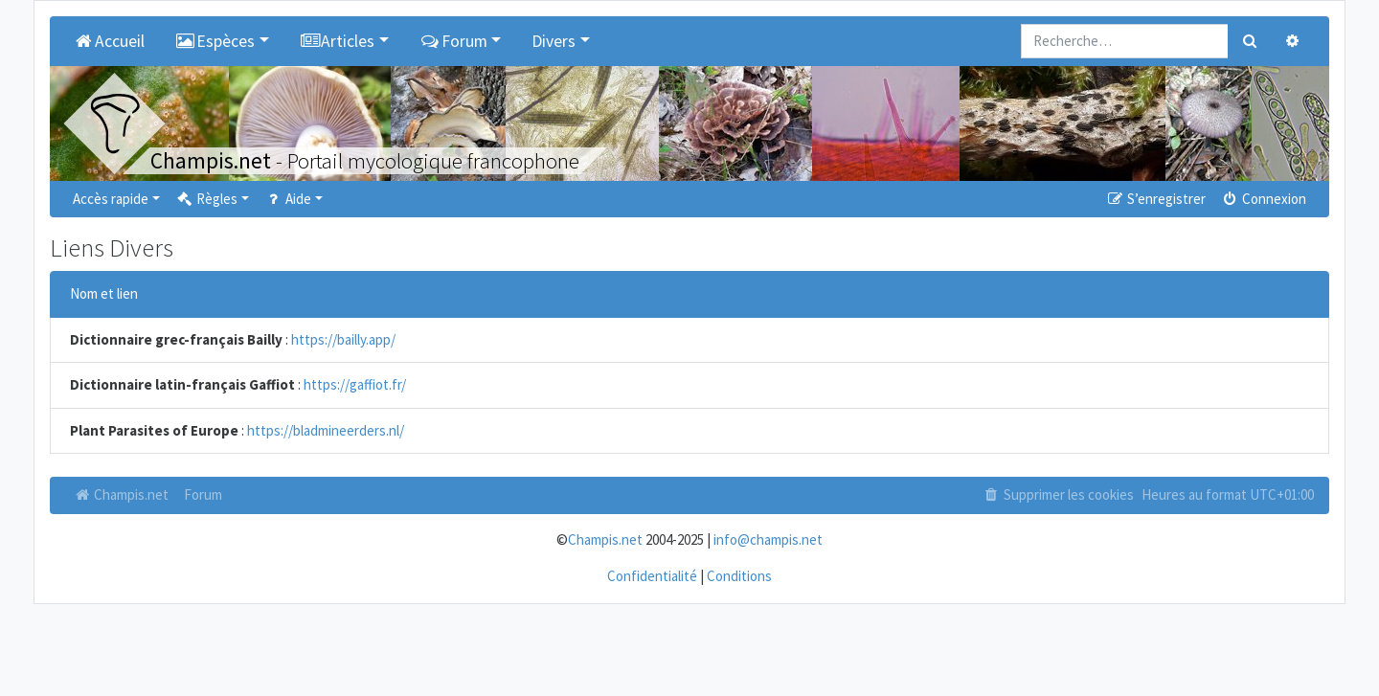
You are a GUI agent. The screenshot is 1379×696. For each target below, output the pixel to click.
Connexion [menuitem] (1263, 199)
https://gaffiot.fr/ (355, 384)
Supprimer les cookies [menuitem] (1058, 494)
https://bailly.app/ (343, 339)
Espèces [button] (215, 41)
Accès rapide (110, 199)
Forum (203, 494)
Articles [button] (337, 41)
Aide (287, 199)
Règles (206, 199)
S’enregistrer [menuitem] (1155, 199)
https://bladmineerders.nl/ (325, 430)
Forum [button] (453, 41)
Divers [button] (553, 41)
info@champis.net (768, 539)
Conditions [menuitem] (739, 576)
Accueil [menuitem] (109, 41)
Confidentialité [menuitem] (652, 576)
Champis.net (121, 494)
